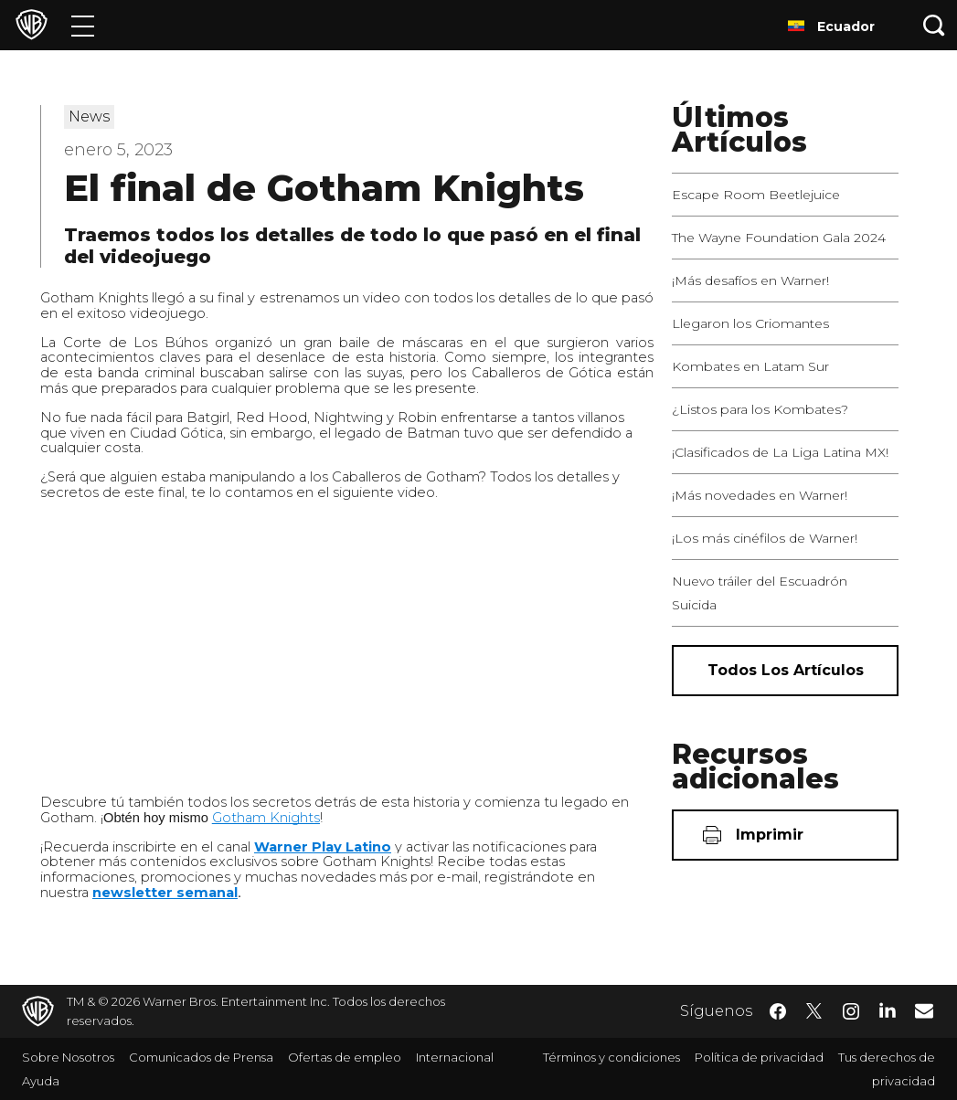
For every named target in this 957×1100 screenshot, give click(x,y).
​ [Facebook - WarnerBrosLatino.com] (778, 1011)
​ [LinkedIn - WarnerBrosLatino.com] (888, 1009)
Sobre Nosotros (68, 1057)
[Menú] (82, 25)
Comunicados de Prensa (201, 1057)
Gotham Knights (266, 817)
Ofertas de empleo (344, 1057)
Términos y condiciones (611, 1057)
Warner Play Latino (322, 847)
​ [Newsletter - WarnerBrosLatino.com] (924, 1010)
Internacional (455, 1057)
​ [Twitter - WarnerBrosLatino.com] (814, 1011)
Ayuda (40, 1081)
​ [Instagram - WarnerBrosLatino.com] (851, 1011)
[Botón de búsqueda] (934, 25)
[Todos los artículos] (785, 670)
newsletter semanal (165, 892)
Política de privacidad (759, 1057)
